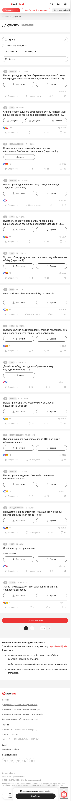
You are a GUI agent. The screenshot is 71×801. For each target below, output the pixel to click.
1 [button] (26, 628)
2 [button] (32, 628)
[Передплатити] (11, 10)
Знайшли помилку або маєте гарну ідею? (20, 719)
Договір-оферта (8, 773)
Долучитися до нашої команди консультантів (22, 714)
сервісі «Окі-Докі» (58, 646)
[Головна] (5, 16)
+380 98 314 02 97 (10, 734)
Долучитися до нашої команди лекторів (19, 705)
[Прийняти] (36, 796)
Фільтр (10, 59)
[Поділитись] (51, 96)
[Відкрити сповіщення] (58, 4)
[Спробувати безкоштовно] (36, 10)
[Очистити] (65, 40)
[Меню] (5, 4)
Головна (10, 795)
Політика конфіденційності (13, 776)
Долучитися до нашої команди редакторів (21, 709)
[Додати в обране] (63, 96)
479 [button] (43, 628)
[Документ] (18, 84)
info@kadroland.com (11, 749)
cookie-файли (45, 791)
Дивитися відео (9, 553)
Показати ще (35, 620)
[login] (65, 4)
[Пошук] (52, 4)
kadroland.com (57, 785)
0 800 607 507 (19, 730)
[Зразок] (51, 84)
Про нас (5, 700)
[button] (49, 628)
